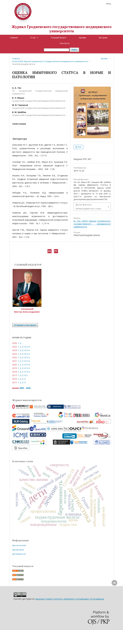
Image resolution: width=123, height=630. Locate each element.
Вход (108, 3)
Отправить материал (25, 325)
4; (25, 346)
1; (18, 343)
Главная (14, 37)
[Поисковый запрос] (56, 49)
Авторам (103, 37)
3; (23, 346)
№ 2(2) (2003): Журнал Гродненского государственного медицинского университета (50, 61)
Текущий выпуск (58, 37)
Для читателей (19, 545)
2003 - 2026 (25, 388)
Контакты (64, 43)
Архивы (82, 37)
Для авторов (18, 549)
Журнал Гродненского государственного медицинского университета (62, 29)
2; (21, 343)
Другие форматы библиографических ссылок (88, 206)
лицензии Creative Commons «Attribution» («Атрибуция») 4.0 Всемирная (69, 599)
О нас (33, 37)
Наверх (114, 594)
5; (27, 346)
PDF (79, 147)
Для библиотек (19, 554)
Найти (74, 50)
